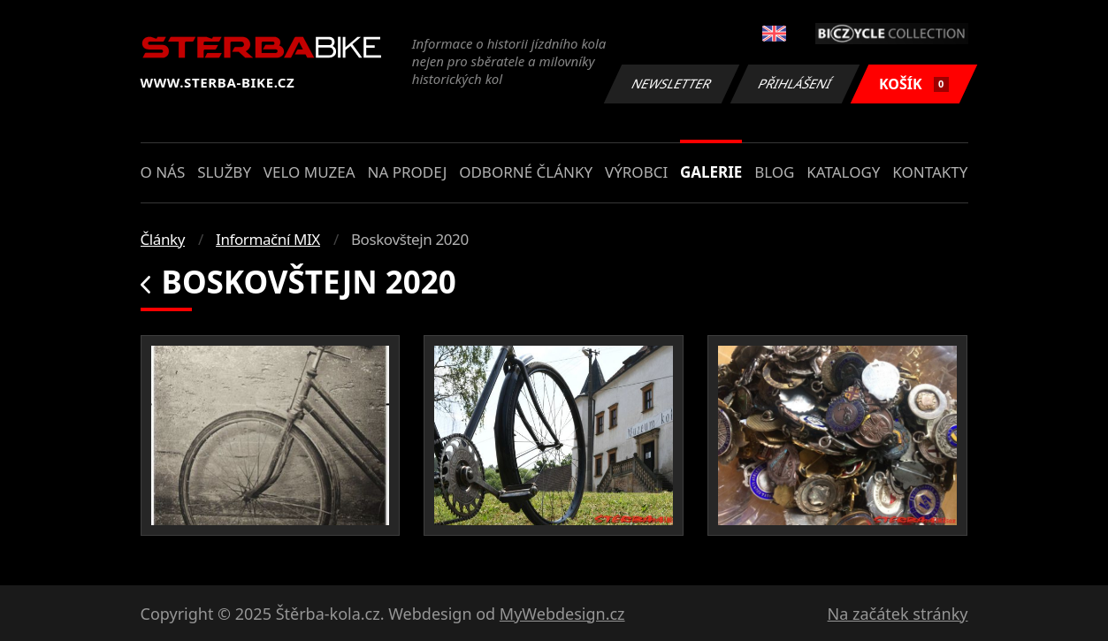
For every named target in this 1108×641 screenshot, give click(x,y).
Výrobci (636, 172)
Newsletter (672, 83)
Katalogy (843, 172)
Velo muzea (309, 172)
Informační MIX (268, 239)
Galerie (711, 172)
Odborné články (525, 172)
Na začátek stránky (898, 613)
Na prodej (407, 172)
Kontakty (929, 172)
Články (163, 239)
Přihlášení (795, 83)
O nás (163, 172)
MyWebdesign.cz (562, 613)
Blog (774, 172)
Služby (224, 172)
